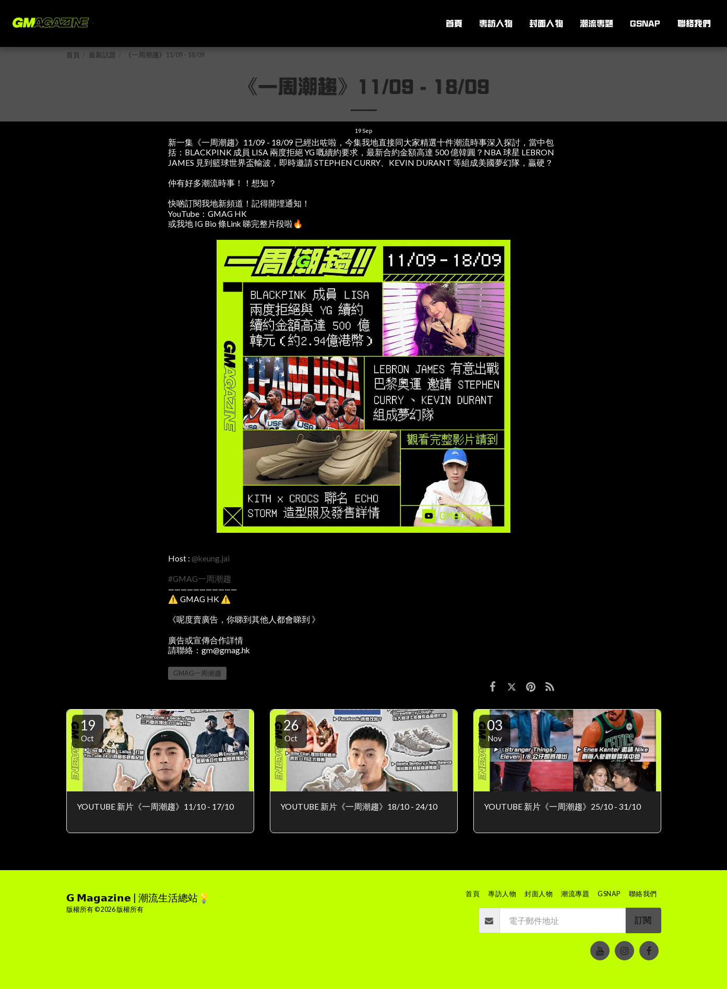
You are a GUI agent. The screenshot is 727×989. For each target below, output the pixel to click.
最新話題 (102, 55)
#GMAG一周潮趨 (199, 578)
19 (87, 730)
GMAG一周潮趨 (197, 673)
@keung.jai (211, 558)
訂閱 (643, 920)
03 (494, 730)
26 (291, 730)
